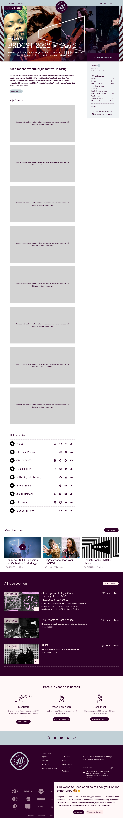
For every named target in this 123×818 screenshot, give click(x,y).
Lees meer (16, 91)
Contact (65, 771)
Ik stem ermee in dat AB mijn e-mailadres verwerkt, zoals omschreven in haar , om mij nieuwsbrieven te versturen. (97, 774)
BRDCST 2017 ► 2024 (13, 8)
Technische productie (67, 766)
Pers (64, 760)
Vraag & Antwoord (49, 768)
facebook (55, 738)
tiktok (74, 737)
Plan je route (23, 722)
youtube (61, 737)
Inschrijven (111, 767)
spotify (68, 737)
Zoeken (118, 3)
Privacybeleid (31, 815)
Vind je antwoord (61, 719)
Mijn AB (103, 3)
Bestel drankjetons (100, 719)
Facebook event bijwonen (101, 114)
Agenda (11, 3)
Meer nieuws (111, 530)
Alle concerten (110, 583)
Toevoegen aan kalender (101, 111)
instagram (48, 737)
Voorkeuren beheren (94, 812)
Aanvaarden (78, 812)
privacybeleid (90, 775)
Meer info (106, 805)
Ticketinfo (46, 764)
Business (66, 757)
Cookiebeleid (41, 815)
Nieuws (45, 760)
